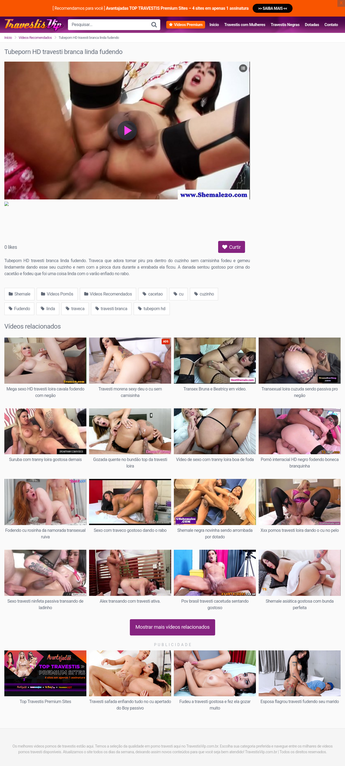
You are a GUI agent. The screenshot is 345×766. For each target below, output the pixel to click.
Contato (331, 24)
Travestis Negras (285, 24)
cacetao (152, 294)
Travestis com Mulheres (244, 24)
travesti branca (111, 308)
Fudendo (19, 308)
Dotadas (312, 24)
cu (178, 294)
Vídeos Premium (188, 24)
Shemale (19, 294)
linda (48, 308)
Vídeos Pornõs (57, 294)
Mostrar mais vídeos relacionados (173, 627)
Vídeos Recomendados (35, 38)
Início (214, 24)
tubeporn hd (151, 308)
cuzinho (204, 294)
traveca (75, 308)
